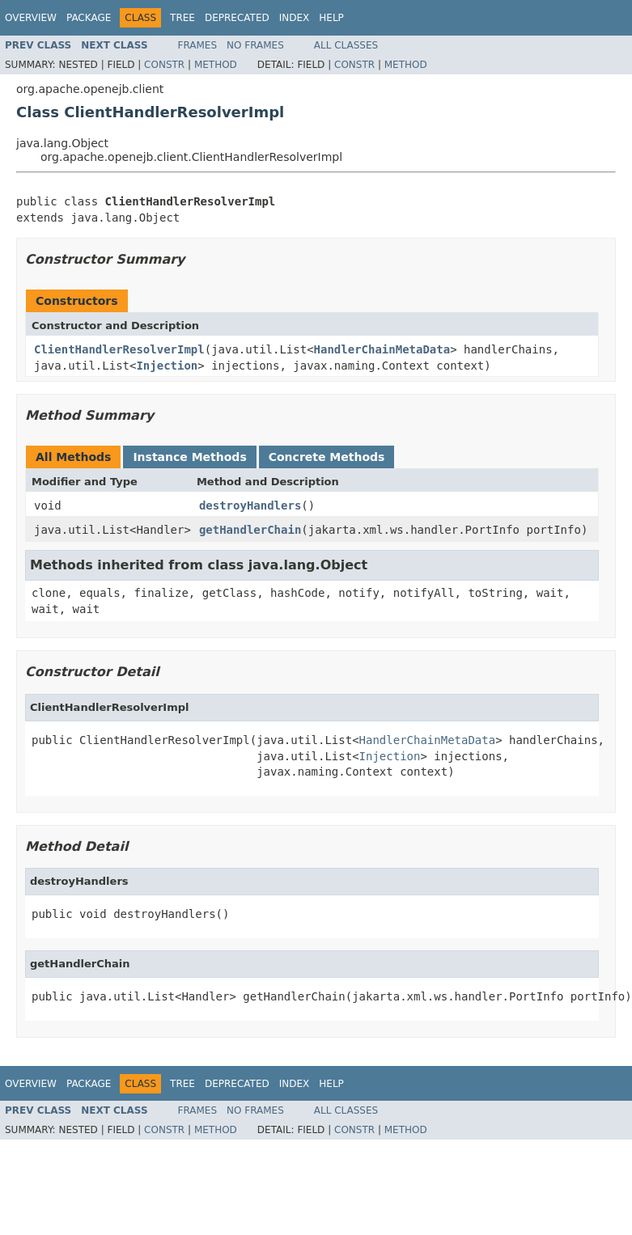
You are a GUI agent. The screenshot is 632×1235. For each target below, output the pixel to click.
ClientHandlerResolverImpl (119, 349)
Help (331, 17)
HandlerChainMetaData (382, 349)
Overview (31, 17)
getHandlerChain (250, 529)
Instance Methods (189, 456)
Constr (164, 64)
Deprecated (237, 17)
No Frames (255, 45)
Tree (182, 17)
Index (294, 17)
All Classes (346, 45)
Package (88, 17)
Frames (198, 45)
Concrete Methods (327, 456)
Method (215, 64)
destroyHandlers (250, 505)
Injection (166, 365)
